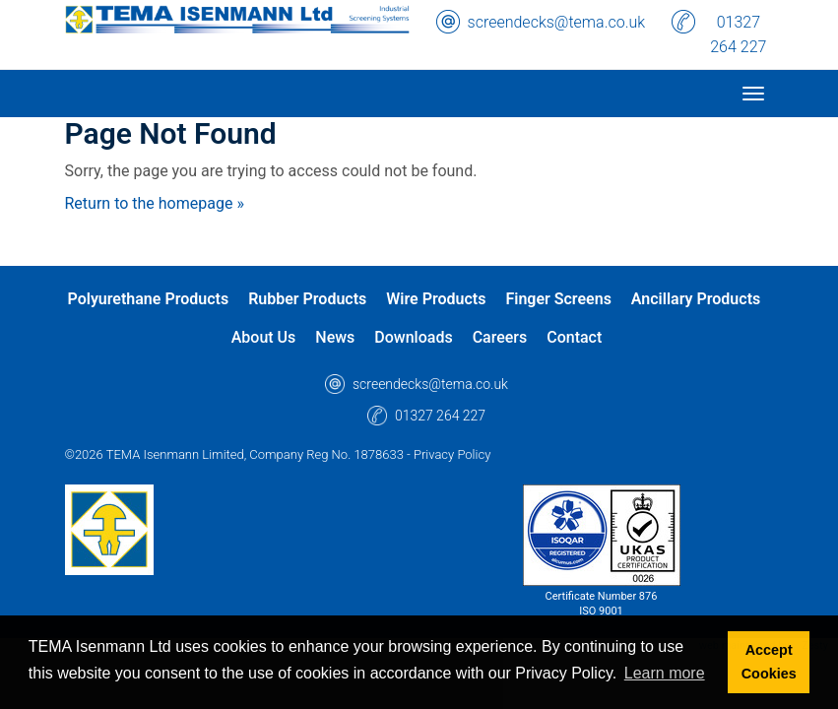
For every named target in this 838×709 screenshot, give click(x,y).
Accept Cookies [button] (769, 661)
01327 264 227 (738, 34)
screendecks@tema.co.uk (557, 22)
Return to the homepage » (154, 203)
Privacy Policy (452, 454)
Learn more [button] (664, 673)
